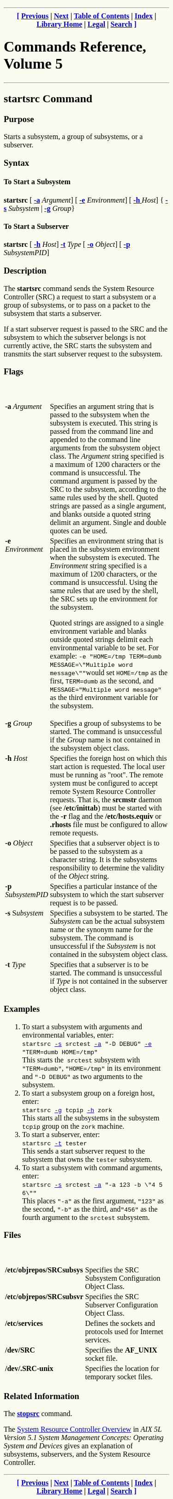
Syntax (16, 163)
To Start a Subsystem (37, 182)
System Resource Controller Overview (74, 1429)
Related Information (41, 1396)
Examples (22, 1009)
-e (148, 1043)
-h (90, 1110)
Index (144, 16)
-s (58, 1043)
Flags (14, 371)
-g (58, 1110)
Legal (96, 24)
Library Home (59, 24)
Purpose (19, 119)
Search (121, 24)
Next (61, 16)
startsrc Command (48, 99)
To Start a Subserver (36, 226)
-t (58, 1143)
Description (25, 270)
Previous (34, 16)
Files (12, 1235)
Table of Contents (101, 16)
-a (97, 1043)
